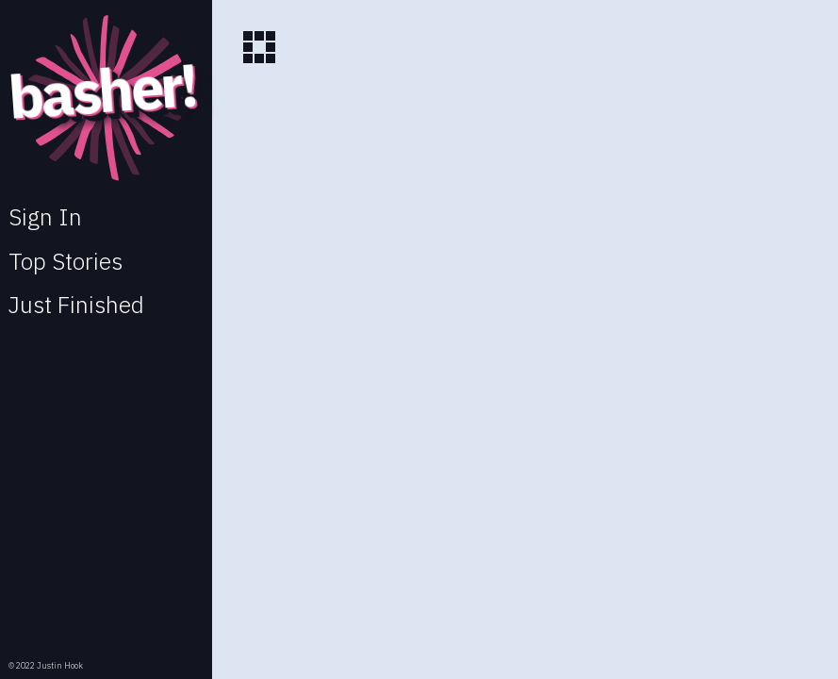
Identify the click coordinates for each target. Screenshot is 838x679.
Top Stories (65, 261)
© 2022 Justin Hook (45, 665)
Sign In (45, 217)
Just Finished (76, 305)
